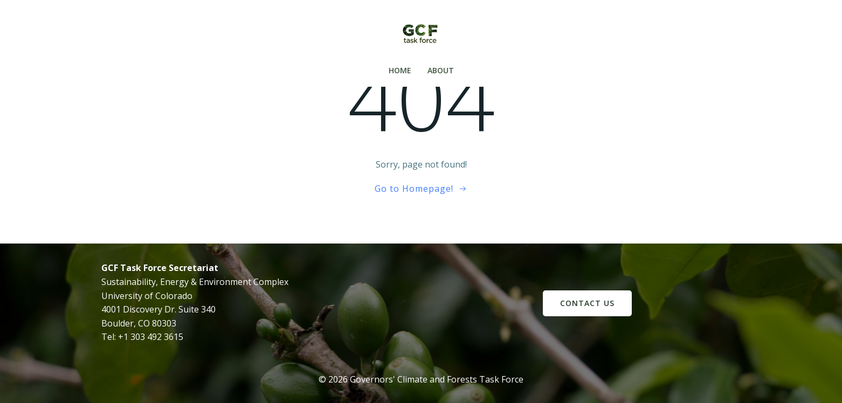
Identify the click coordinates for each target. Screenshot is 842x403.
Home (400, 70)
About (440, 70)
